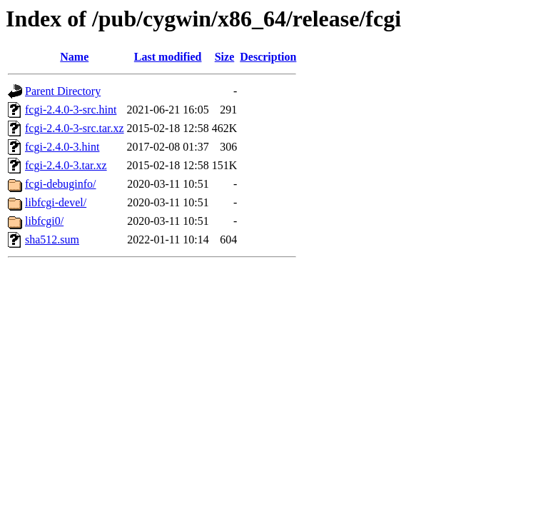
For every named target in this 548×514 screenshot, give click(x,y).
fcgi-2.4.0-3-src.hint (70, 110)
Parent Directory (63, 91)
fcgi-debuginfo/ (60, 184)
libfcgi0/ (44, 221)
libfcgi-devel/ (55, 202)
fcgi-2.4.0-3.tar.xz (66, 165)
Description (268, 57)
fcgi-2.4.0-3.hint (62, 147)
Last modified (168, 57)
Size (225, 57)
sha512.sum (52, 239)
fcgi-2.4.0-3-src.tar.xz (74, 128)
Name (74, 57)
